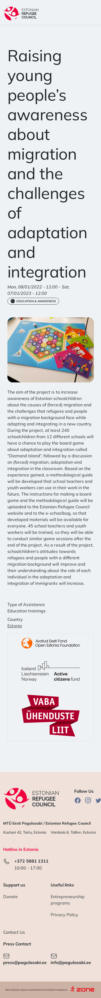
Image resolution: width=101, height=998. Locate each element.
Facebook (77, 800)
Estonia (14, 625)
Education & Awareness (36, 301)
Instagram (88, 800)
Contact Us (14, 932)
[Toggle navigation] (91, 13)
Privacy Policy (64, 914)
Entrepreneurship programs (68, 900)
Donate (10, 896)
